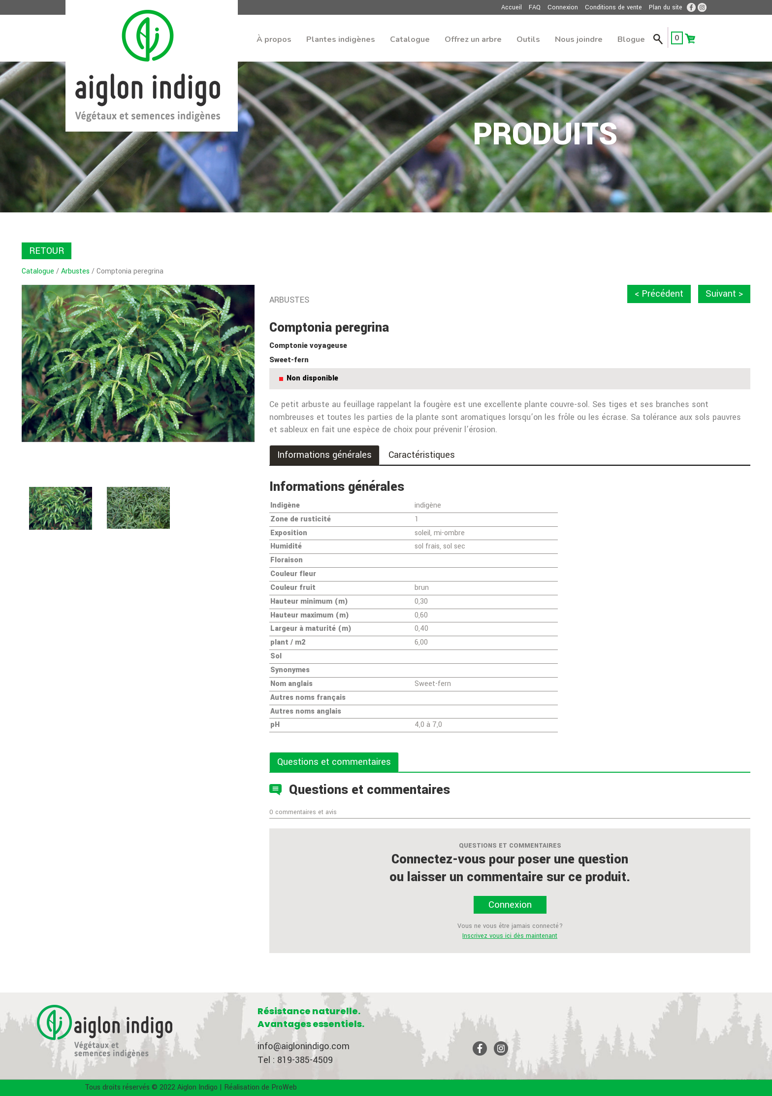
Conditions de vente (613, 7)
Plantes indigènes (340, 39)
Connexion (562, 7)
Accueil (511, 7)
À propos (274, 39)
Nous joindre (579, 39)
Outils (528, 39)
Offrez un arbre (473, 39)
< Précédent (659, 293)
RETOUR (46, 250)
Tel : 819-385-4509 (295, 1060)
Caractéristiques (421, 454)
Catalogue (410, 39)
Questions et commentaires (334, 761)
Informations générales (324, 454)
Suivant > (724, 293)
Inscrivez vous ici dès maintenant (509, 935)
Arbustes (75, 271)
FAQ (535, 7)
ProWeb (284, 1087)
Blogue (631, 39)
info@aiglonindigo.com (303, 1046)
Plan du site (665, 7)
